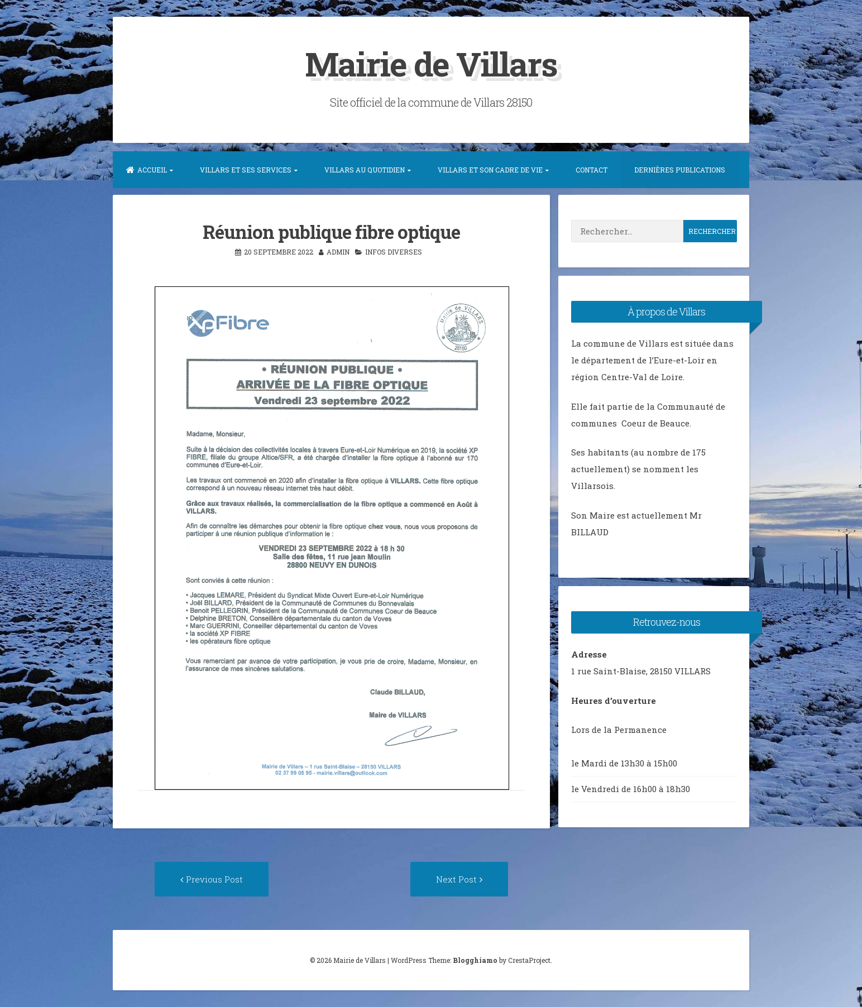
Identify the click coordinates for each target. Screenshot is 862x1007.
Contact (591, 169)
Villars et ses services (245, 169)
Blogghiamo (475, 960)
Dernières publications (679, 169)
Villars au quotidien (364, 169)
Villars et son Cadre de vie (490, 169)
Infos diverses (393, 251)
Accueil (146, 169)
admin (338, 251)
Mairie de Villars (431, 63)
